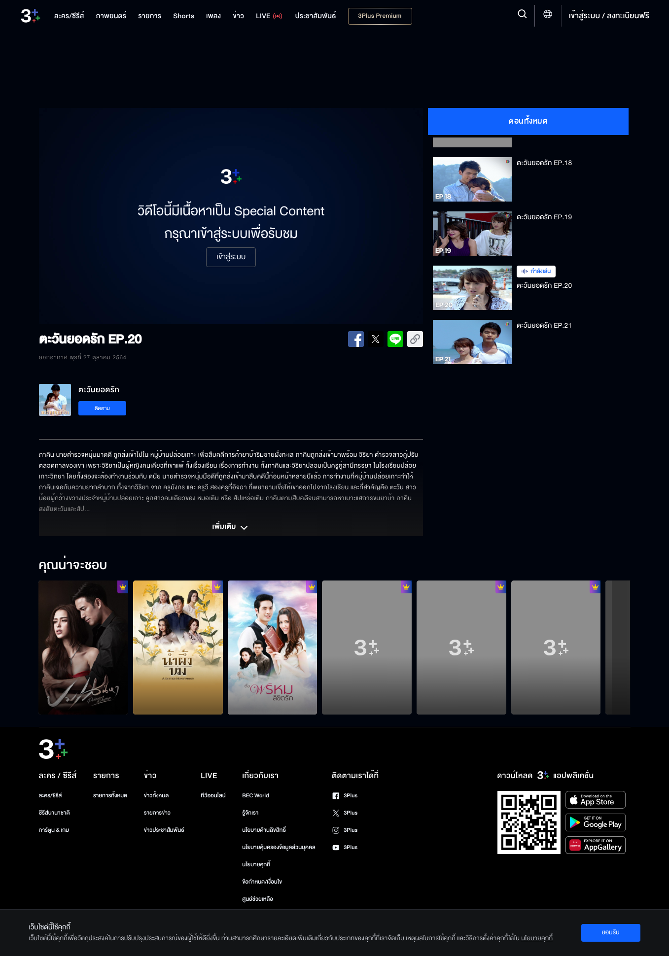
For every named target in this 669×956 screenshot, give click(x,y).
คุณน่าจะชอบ (72, 566)
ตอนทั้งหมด (528, 121)
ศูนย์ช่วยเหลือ (257, 899)
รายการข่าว (157, 813)
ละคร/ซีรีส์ (50, 795)
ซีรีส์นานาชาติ (54, 813)
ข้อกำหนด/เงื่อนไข (262, 882)
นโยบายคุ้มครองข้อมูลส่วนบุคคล (279, 847)
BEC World (255, 795)
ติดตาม (102, 408)
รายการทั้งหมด (110, 795)
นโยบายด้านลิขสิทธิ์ (264, 830)
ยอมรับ (610, 932)
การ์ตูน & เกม (54, 830)
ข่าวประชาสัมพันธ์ (164, 830)
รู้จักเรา (250, 813)
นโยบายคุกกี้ (256, 864)
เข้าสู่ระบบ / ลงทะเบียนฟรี (609, 15)
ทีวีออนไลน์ (213, 795)
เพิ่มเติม (230, 528)
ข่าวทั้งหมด (156, 795)
